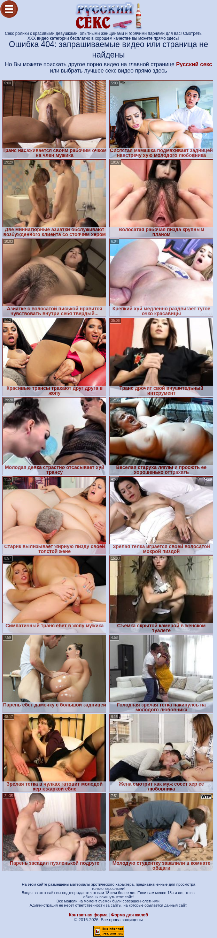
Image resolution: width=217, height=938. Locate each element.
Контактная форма (88, 915)
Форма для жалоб (129, 915)
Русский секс (194, 64)
